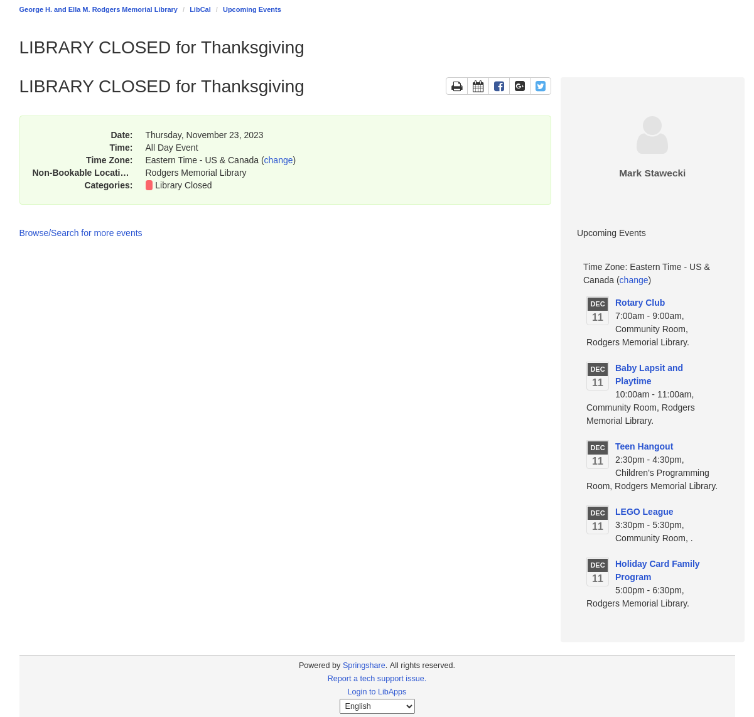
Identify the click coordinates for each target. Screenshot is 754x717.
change (278, 160)
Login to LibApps (377, 691)
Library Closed (183, 185)
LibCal (200, 9)
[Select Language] (377, 706)
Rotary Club (640, 303)
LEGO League (644, 512)
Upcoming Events (252, 9)
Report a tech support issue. (377, 678)
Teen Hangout (644, 446)
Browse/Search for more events (81, 233)
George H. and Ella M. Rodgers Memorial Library (98, 9)
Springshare (364, 665)
